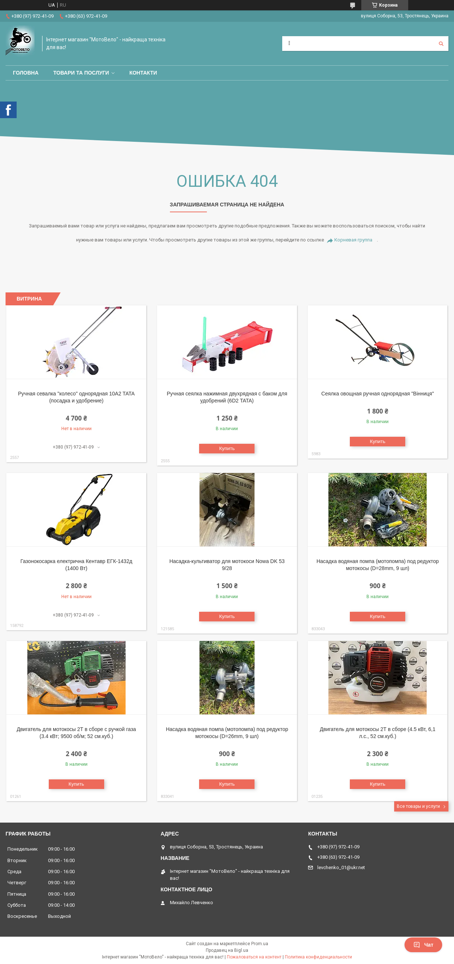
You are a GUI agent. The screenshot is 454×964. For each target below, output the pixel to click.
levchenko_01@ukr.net (341, 867)
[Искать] (441, 43)
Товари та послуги (81, 73)
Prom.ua (259, 943)
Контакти (143, 73)
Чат (423, 944)
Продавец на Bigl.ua (227, 950)
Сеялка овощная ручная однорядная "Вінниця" (377, 394)
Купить (227, 448)
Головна (25, 73)
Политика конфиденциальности (318, 957)
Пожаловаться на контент (254, 957)
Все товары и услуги (418, 806)
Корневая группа (353, 240)
